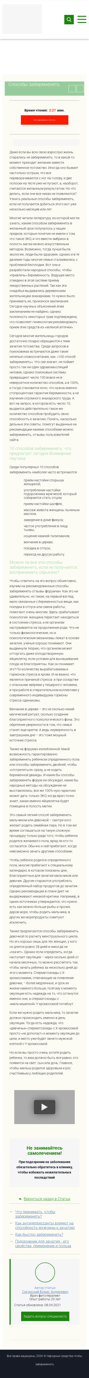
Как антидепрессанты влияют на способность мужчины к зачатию (45, 1225)
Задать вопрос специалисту (45, 1316)
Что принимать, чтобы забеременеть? (35, 1214)
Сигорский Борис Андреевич (45, 1292)
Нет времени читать (44, 120)
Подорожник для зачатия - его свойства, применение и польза (43, 1243)
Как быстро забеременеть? (39, 1234)
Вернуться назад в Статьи (44, 1199)
